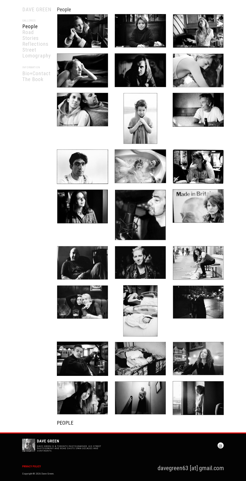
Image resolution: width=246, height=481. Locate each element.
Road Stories (30, 35)
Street (29, 50)
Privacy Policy (31, 466)
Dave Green (36, 9)
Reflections (35, 44)
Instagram (221, 445)
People (30, 26)
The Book (32, 79)
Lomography (36, 56)
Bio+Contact (36, 73)
